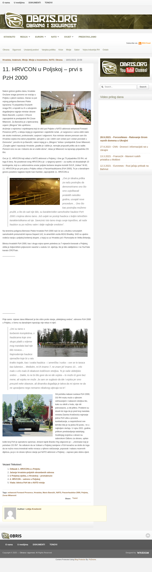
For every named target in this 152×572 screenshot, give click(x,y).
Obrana (6, 50)
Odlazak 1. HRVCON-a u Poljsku (25, 469)
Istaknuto (9, 37)
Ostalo (106, 50)
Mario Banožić (49, 493)
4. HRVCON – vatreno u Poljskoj (25, 479)
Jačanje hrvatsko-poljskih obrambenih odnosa (32, 472)
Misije (68, 50)
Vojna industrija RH (91, 50)
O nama (6, 3)
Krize (61, 50)
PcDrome (92, 559)
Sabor (77, 50)
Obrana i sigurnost (51, 26)
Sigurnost (16, 50)
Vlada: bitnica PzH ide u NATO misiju (27, 483)
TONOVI (49, 3)
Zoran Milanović (10, 495)
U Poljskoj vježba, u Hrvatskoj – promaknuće (31, 476)
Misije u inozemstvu (38, 60)
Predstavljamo (87, 37)
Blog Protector (80, 559)
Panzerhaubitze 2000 (71, 493)
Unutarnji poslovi (31, 50)
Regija (24, 37)
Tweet (75, 498)
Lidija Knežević (33, 509)
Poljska (84, 493)
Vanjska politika (49, 50)
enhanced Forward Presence (20, 493)
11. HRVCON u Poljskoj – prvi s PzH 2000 (42, 73)
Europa (39, 37)
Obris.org (51, 20)
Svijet (68, 37)
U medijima (19, 3)
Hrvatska (7, 60)
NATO (54, 37)
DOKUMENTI (35, 3)
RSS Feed (146, 43)
